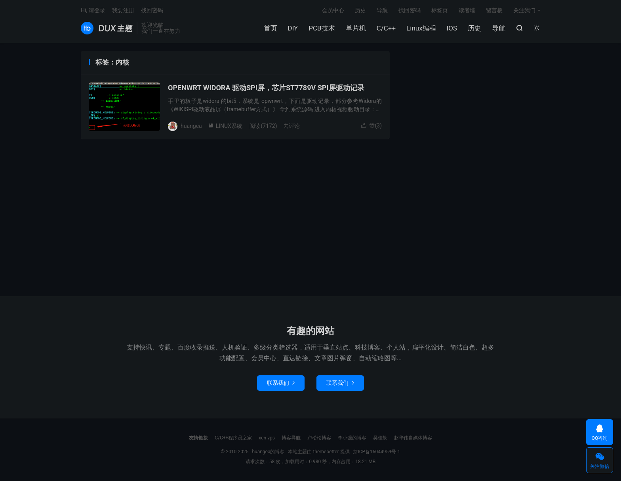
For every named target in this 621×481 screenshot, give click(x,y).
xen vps (267, 438)
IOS (452, 28)
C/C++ (386, 28)
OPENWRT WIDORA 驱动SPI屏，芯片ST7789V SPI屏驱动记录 (266, 88)
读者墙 (467, 10)
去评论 (291, 126)
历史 (474, 28)
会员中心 (333, 10)
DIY (293, 28)
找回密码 (409, 10)
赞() (371, 125)
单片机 (356, 28)
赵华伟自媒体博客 (413, 438)
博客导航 (291, 438)
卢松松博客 (319, 438)
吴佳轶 (380, 438)
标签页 (439, 10)
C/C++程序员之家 (233, 438)
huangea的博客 (107, 28)
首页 (270, 28)
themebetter (326, 451)
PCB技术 (322, 28)
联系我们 (281, 383)
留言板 (494, 10)
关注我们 (524, 10)
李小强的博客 (352, 438)
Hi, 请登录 (93, 10)
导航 (498, 28)
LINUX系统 (225, 126)
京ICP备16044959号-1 (376, 451)
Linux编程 (421, 28)
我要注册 (123, 10)
